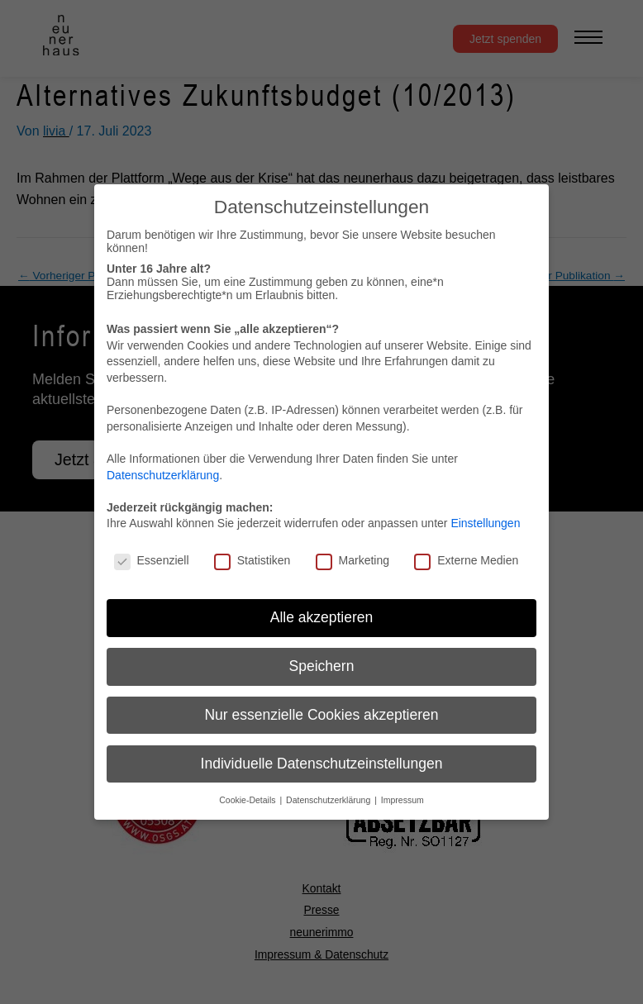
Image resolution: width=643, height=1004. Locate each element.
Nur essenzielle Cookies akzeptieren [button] (321, 715)
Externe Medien (466, 560)
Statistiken (252, 560)
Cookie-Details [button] (248, 800)
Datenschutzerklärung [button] (329, 800)
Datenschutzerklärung (163, 475)
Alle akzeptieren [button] (322, 617)
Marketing (352, 560)
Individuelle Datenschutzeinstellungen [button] (322, 763)
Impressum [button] (402, 800)
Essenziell (151, 560)
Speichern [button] (322, 666)
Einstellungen (485, 523)
